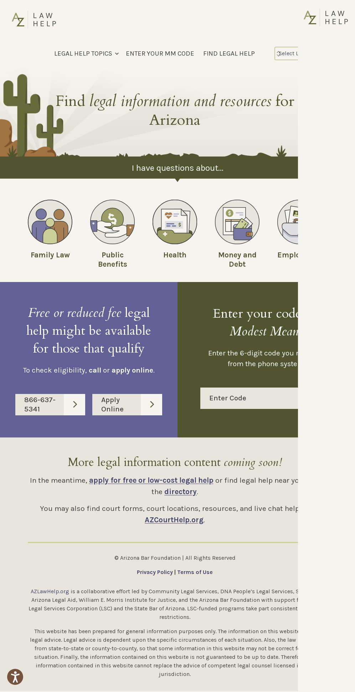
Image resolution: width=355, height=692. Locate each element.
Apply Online (131, 405)
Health (174, 255)
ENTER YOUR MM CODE (160, 53)
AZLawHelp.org (50, 592)
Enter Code (270, 399)
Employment (300, 255)
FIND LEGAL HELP (229, 53)
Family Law (50, 255)
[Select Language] (305, 53)
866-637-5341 (54, 405)
